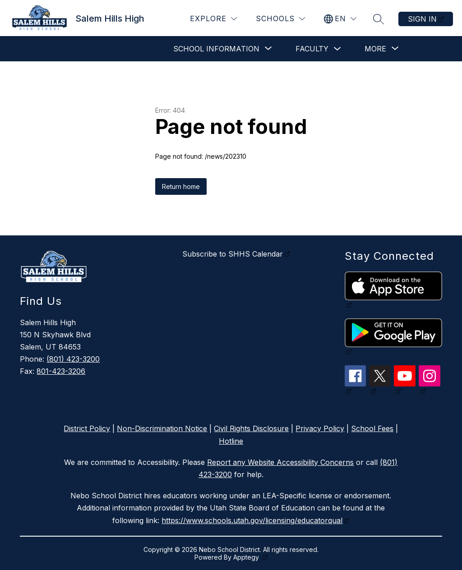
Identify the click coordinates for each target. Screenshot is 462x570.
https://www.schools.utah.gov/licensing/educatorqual (252, 520)
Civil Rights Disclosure (251, 428)
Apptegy (247, 557)
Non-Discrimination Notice (162, 428)
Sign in (422, 18)
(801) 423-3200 (73, 358)
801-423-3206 (61, 371)
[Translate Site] (340, 18)
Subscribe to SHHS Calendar (232, 253)
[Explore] (213, 18)
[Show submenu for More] (375, 48)
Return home (181, 186)
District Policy (87, 428)
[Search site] (378, 19)
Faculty (312, 48)
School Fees (372, 428)
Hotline (231, 441)
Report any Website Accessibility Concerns (280, 462)
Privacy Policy (320, 428)
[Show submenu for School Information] (216, 48)
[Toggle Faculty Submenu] (337, 49)
